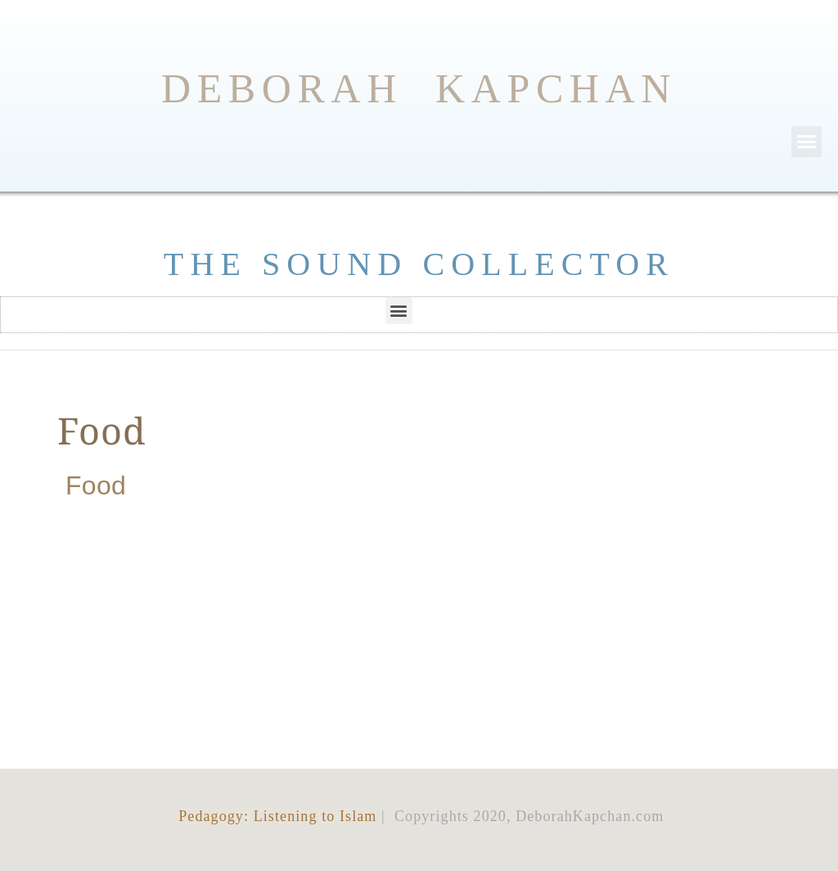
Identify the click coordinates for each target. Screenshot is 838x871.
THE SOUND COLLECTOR (419, 264)
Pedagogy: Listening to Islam (275, 816)
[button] (806, 141)
